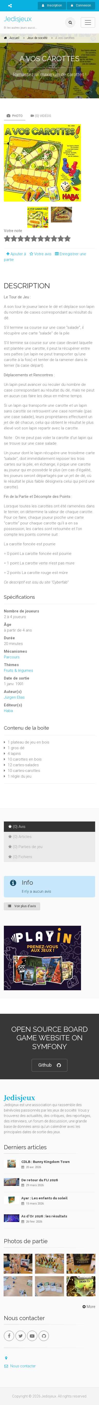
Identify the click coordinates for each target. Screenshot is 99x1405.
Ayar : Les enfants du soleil (44, 1198)
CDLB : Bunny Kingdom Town (45, 1162)
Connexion (81, 5)
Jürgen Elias (14, 697)
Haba (8, 710)
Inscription (52, 5)
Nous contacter (20, 1366)
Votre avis (39, 254)
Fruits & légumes (18, 670)
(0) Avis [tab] (16, 826)
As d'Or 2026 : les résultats (44, 1216)
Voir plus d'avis (22, 906)
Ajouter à (15, 254)
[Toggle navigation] (88, 22)
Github (49, 1065)
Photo (15, 116)
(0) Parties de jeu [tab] (25, 846)
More (88, 1307)
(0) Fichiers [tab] (20, 857)
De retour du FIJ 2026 (39, 1180)
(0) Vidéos (41, 116)
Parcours (12, 657)
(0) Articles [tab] (20, 836)
